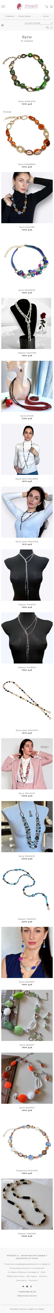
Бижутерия (25, 16)
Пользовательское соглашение (27, 1268)
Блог (43, 1272)
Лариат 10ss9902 (27, 667)
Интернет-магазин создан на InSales (27, 1309)
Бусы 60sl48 (27, 416)
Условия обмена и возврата (23, 1272)
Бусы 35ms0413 (27, 793)
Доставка (32, 1276)
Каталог (33, 1280)
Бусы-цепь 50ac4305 (27, 542)
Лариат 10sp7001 (27, 1233)
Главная (9, 16)
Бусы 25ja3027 (27, 982)
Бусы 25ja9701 (27, 1108)
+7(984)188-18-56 (27, 1292)
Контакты (21, 1280)
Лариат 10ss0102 (27, 604)
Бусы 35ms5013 (27, 856)
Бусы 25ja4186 (27, 227)
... (37, 16)
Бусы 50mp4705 (27, 101)
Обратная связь (16, 1276)
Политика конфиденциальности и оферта (27, 1264)
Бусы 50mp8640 (27, 164)
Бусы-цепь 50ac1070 (27, 730)
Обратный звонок (27, 1296)
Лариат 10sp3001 (27, 919)
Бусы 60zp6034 (27, 290)
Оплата (43, 1276)
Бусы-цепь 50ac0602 (27, 479)
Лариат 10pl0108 (27, 353)
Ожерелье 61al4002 (27, 1171)
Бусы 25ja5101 (27, 1045)
